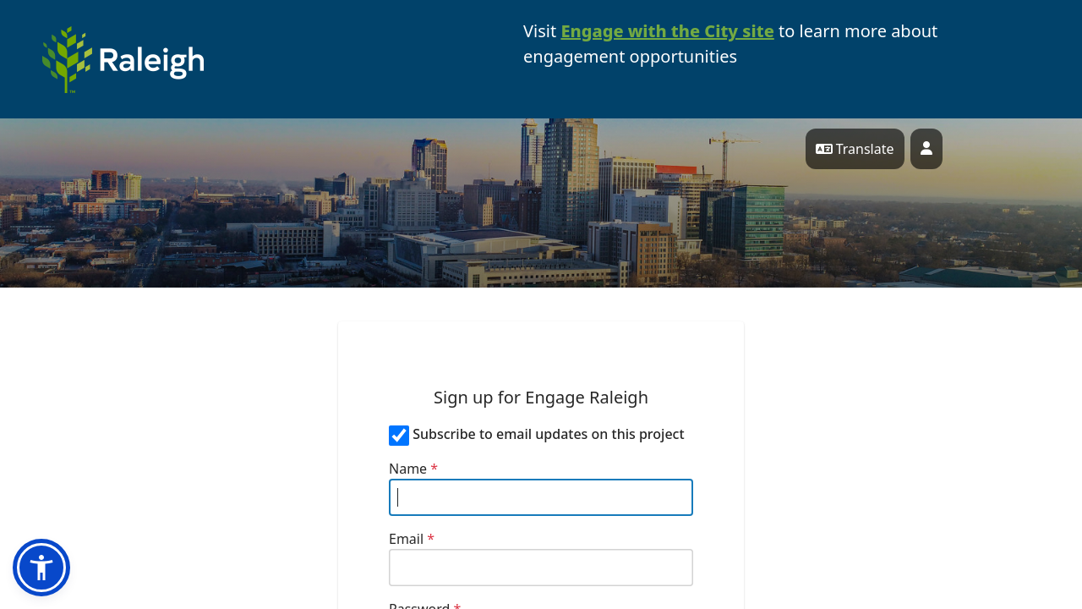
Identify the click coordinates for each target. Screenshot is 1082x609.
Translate (855, 149)
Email (411, 538)
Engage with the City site (666, 30)
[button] (41, 567)
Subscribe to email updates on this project (548, 434)
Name (413, 468)
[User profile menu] (926, 149)
